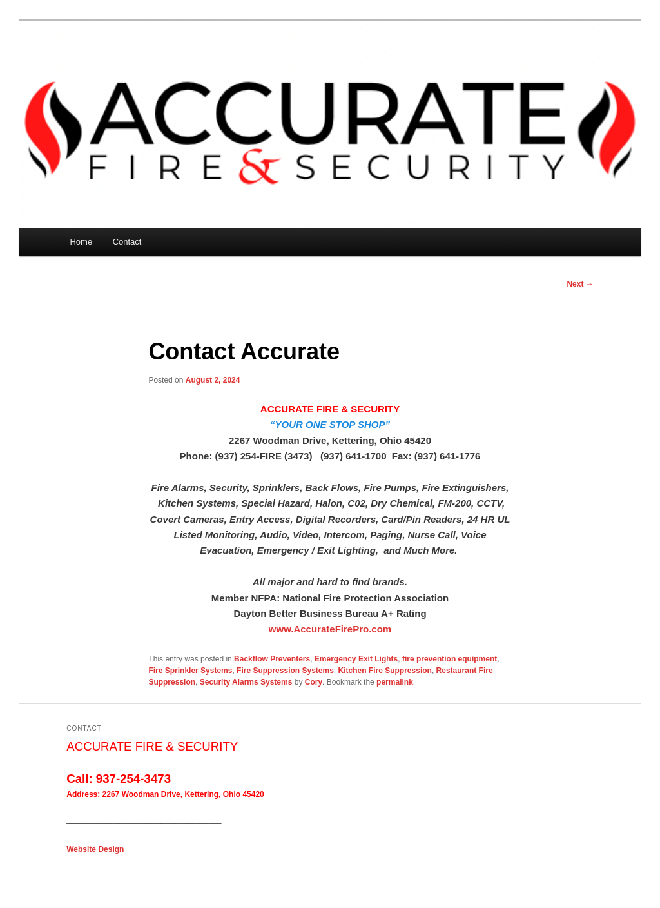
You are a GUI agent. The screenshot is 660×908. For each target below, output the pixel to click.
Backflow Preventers (272, 658)
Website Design (95, 849)
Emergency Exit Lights (356, 658)
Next (580, 283)
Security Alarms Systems (246, 682)
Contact (127, 242)
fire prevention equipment (449, 658)
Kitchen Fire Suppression (385, 670)
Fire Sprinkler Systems (190, 670)
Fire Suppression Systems (285, 670)
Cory (313, 682)
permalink (394, 682)
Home (81, 242)
